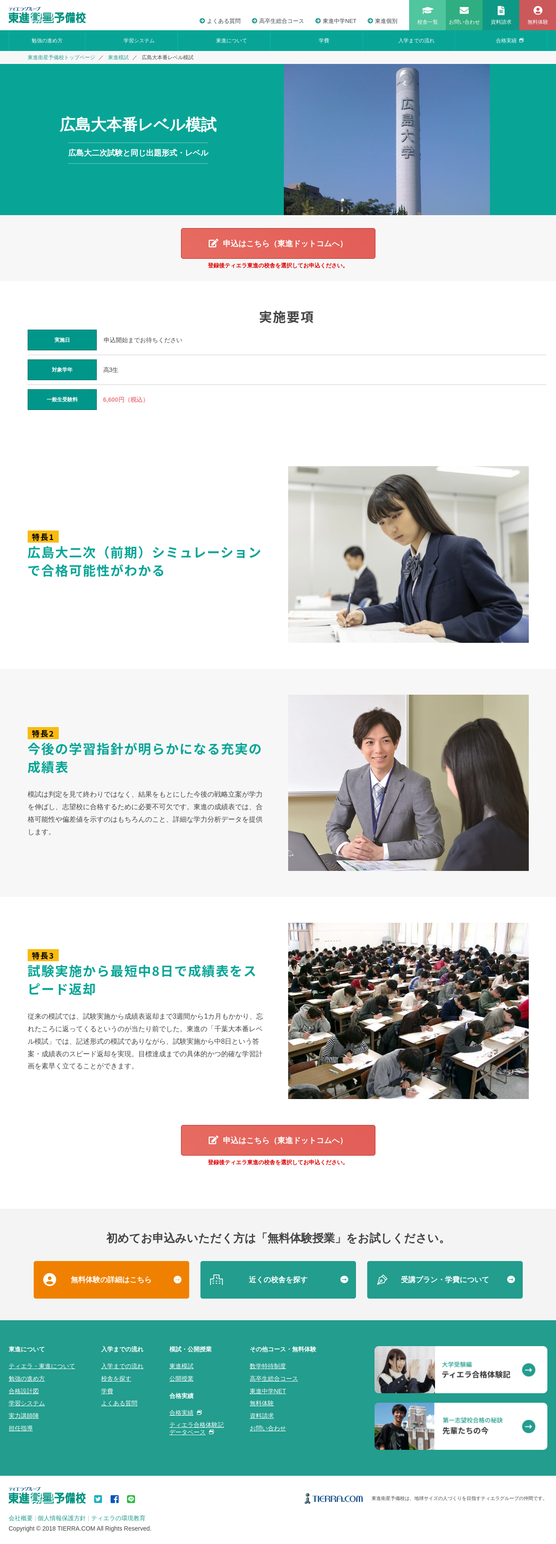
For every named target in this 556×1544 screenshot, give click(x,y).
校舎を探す (116, 1379)
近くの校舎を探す (278, 1281)
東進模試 (118, 57)
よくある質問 (220, 21)
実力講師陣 (24, 1417)
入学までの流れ (416, 41)
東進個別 (382, 21)
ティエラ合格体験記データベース (196, 1430)
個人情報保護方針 (62, 1519)
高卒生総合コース (278, 21)
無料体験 (262, 1404)
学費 (324, 41)
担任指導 (21, 1429)
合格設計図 (24, 1391)
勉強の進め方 (47, 41)
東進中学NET (335, 21)
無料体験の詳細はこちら (111, 1281)
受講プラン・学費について (445, 1281)
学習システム (139, 41)
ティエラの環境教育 (118, 1519)
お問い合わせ (268, 1429)
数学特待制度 (268, 1367)
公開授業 (181, 1379)
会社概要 (21, 1519)
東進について (231, 41)
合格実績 (510, 41)
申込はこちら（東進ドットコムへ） (285, 244)
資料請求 (262, 1417)
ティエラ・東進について (42, 1367)
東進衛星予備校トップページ (61, 57)
